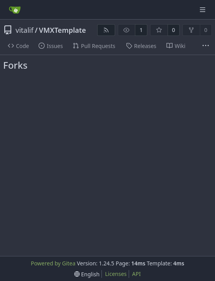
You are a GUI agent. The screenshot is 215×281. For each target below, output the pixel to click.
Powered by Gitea (53, 263)
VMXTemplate (62, 30)
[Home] (15, 10)
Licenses (116, 273)
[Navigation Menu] (203, 9)
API (136, 273)
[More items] (205, 46)
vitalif (24, 30)
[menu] (87, 274)
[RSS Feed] (106, 30)
